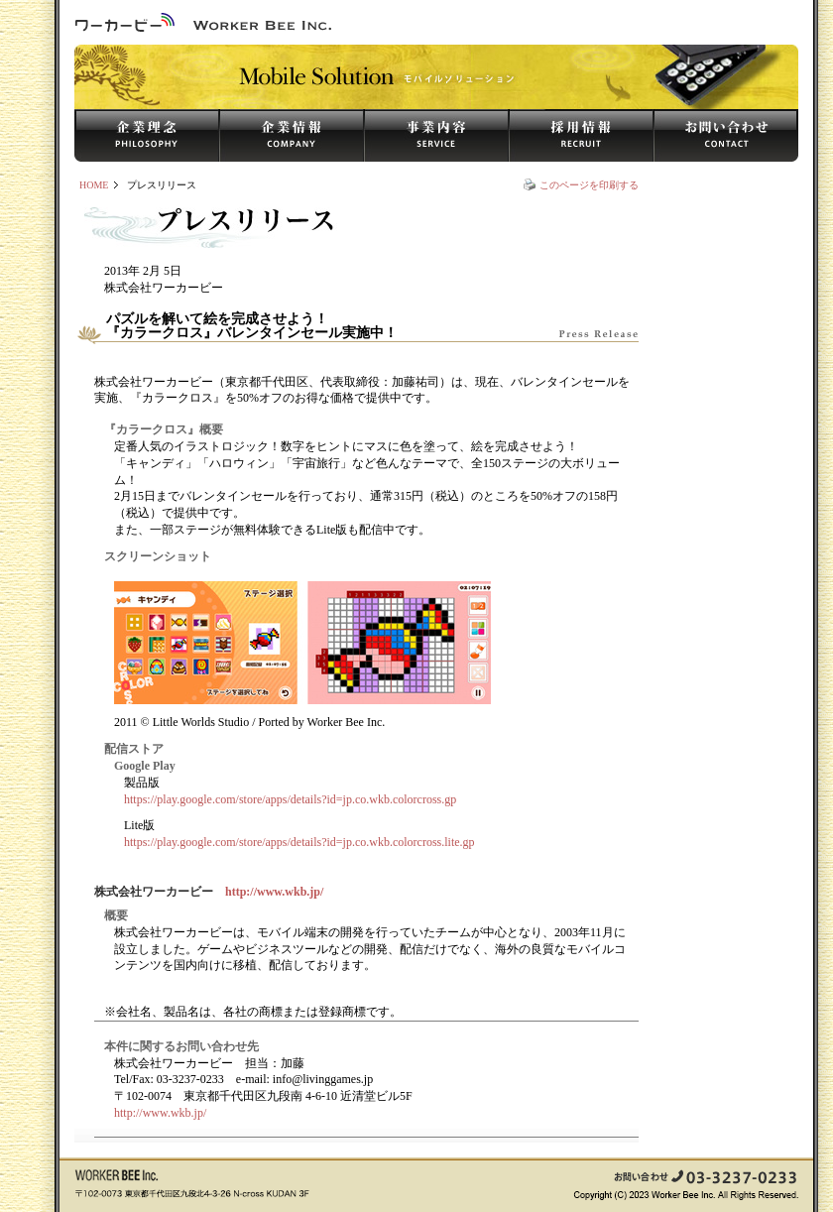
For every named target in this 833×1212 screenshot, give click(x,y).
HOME (93, 185)
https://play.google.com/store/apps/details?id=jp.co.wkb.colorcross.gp (290, 799)
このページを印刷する (589, 185)
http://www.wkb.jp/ (274, 892)
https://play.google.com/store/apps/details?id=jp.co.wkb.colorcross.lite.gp (299, 842)
